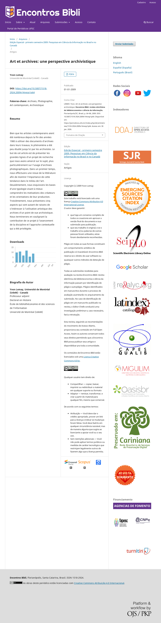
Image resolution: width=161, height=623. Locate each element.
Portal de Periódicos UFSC (20, 28)
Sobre (19, 22)
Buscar (149, 22)
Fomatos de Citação (75, 135)
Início (8, 22)
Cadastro (141, 2)
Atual (32, 22)
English (117, 62)
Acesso (78, 22)
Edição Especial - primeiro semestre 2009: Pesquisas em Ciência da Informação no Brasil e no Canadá (53, 44)
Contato (91, 22)
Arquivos (45, 22)
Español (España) (122, 67)
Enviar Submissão (124, 43)
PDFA (71, 74)
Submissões (61, 22)
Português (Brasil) (122, 72)
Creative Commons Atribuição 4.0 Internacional (99, 583)
